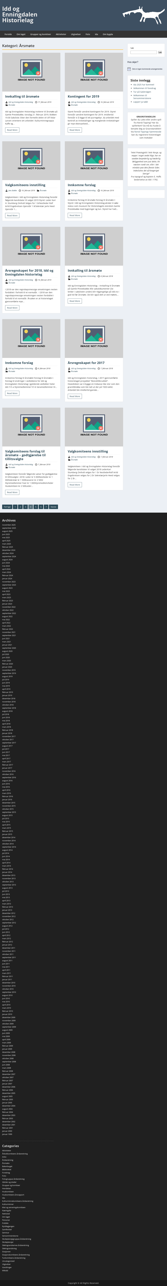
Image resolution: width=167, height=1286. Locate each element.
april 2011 (6, 970)
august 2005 (7, 1096)
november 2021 (8, 632)
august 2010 (7, 995)
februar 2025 (7, 547)
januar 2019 (7, 695)
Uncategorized (8, 1261)
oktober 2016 (7, 774)
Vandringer (7, 1267)
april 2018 (6, 723)
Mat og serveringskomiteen (13, 1207)
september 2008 (9, 1061)
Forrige (7, 506)
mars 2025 (6, 543)
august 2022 (7, 616)
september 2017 (9, 742)
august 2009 (7, 1030)
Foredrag (6, 1172)
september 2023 (9, 585)
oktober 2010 (7, 989)
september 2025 (9, 528)
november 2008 (8, 1055)
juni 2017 (6, 752)
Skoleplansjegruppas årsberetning (16, 1239)
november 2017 (8, 736)
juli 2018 (5, 714)
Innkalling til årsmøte (22, 96)
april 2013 (6, 900)
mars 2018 (6, 727)
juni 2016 (6, 783)
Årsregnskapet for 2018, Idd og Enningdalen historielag (29, 272)
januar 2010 (7, 1014)
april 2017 (6, 758)
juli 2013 (5, 891)
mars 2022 (6, 626)
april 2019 (6, 689)
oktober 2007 (7, 1077)
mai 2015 (6, 821)
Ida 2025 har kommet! (143, 84)
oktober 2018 (7, 704)
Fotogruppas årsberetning (13, 1179)
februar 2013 (7, 907)
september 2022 (9, 613)
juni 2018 (6, 717)
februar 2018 (7, 730)
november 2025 (8, 525)
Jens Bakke (12, 190)
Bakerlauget (7, 1166)
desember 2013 (8, 875)
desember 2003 (8, 1115)
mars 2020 (6, 660)
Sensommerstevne (10, 1235)
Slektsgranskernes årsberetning (15, 1245)
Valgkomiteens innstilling (25, 185)
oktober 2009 (7, 1023)
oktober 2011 (7, 954)
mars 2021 (6, 641)
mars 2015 (6, 828)
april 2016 (6, 790)
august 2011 (7, 960)
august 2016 (7, 780)
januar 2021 (7, 645)
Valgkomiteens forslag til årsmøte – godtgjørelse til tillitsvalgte (25, 455)
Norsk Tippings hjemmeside (147, 131)
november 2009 (8, 1020)
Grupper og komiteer (40, 34)
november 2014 (8, 840)
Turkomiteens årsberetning (13, 1258)
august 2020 (7, 651)
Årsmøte (11, 105)
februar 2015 (7, 831)
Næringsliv (6, 1210)
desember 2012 (8, 913)
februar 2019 (7, 692)
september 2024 (9, 556)
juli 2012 (5, 929)
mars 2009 (6, 1042)
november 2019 (8, 670)
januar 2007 (7, 1083)
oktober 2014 (7, 843)
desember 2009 (8, 1017)
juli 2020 (5, 654)
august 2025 (7, 531)
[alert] (146, 69)
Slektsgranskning (9, 1248)
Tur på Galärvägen (142, 91)
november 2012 (8, 916)
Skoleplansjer (7, 1242)
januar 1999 (7, 1134)
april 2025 (6, 540)
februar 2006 (7, 1090)
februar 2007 (7, 1080)
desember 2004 (8, 1105)
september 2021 (9, 635)
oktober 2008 (7, 1058)
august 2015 (7, 815)
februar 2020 (7, 663)
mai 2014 (6, 859)
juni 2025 (6, 534)
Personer (6, 1220)
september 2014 (9, 847)
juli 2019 (5, 679)
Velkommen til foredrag (144, 88)
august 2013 (7, 888)
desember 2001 (8, 1124)
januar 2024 (7, 578)
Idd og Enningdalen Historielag (19, 14)
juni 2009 (6, 1033)
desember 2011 (8, 948)
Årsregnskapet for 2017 (86, 362)
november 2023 (8, 581)
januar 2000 (7, 1131)
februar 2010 (7, 1011)
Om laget (21, 34)
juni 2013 (6, 894)
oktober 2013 (7, 881)
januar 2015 (7, 834)
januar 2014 (7, 872)
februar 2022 (7, 629)
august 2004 (7, 1109)
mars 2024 (6, 572)
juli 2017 (5, 749)
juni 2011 (6, 963)
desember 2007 (8, 1074)
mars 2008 (6, 1068)
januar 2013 (7, 910)
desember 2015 (8, 802)
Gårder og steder (9, 1182)
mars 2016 (6, 793)
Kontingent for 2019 (83, 96)
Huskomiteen (8, 1191)
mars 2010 (6, 1008)
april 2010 (6, 1004)
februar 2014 (7, 869)
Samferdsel (7, 1229)
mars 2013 (6, 903)
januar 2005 (7, 1102)
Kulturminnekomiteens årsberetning (17, 1201)
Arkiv (4, 1157)
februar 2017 (7, 764)
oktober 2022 (7, 610)
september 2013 (9, 884)
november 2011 (8, 951)
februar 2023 (7, 600)
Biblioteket (6, 1169)
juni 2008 (6, 1064)
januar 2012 (7, 944)
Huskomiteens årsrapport (13, 1194)
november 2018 (8, 701)
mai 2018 (6, 720)
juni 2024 (6, 562)
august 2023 (7, 588)
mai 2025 (6, 537)
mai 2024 (6, 566)
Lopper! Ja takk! (140, 101)
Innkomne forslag (82, 185)
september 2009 (9, 1027)
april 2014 (6, 862)
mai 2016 (6, 787)
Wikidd (5, 1270)
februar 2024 (7, 575)
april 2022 (6, 622)
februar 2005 (7, 1099)
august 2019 (7, 676)
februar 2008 (7, 1071)
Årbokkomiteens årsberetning (15, 1153)
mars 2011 (6, 973)
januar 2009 (7, 1049)
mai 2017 (6, 755)
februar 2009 (7, 1045)
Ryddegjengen (8, 1226)
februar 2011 (7, 976)
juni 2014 (6, 856)
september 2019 (9, 673)
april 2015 (6, 824)
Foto (88, 34)
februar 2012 (7, 941)
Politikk (5, 1223)
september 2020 (9, 648)
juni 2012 (6, 932)
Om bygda (108, 34)
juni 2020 (6, 657)
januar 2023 (7, 603)
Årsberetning (7, 1160)
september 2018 (9, 708)
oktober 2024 (7, 553)
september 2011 (9, 957)
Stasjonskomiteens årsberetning (16, 1254)
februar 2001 (7, 1128)
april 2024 (6, 569)
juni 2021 (6, 638)
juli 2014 (5, 853)
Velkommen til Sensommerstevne (142, 97)
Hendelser (6, 1188)
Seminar (5, 1232)
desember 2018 (8, 698)
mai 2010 (6, 1001)
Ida (96, 34)
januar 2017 (7, 768)
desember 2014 (8, 837)
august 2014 (7, 850)
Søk (132, 48)
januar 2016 (7, 799)
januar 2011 (7, 979)
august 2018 (7, 711)
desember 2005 (8, 1093)
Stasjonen (6, 1251)
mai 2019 (6, 686)
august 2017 (7, 746)
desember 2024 (8, 550)
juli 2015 (5, 818)
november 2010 (8, 985)
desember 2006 (8, 1087)
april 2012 (6, 935)
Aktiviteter (61, 34)
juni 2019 (6, 682)
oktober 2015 (7, 809)
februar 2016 (7, 796)
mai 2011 (6, 967)
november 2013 (8, 878)
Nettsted (6, 1213)
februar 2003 (7, 1118)
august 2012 (7, 925)
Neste (53, 506)
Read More (12, 130)
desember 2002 (8, 1121)
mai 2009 (6, 1036)
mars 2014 (6, 866)
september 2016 (9, 777)
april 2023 (6, 594)
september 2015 (9, 812)
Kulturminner (8, 1204)
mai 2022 (6, 619)
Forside (8, 34)
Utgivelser (76, 34)
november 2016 (8, 771)
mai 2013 (6, 897)
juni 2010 (6, 998)
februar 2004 (7, 1112)
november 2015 (8, 806)
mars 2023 (6, 597)
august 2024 (7, 559)
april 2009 (6, 1039)
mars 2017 (6, 761)
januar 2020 (7, 667)
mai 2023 (6, 591)
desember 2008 (8, 1052)
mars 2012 (6, 938)
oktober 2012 (7, 919)
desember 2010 (8, 982)
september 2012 (9, 922)
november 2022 (8, 607)
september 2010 (9, 992)
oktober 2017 (7, 739)
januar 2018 (7, 733)
